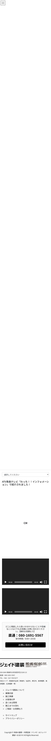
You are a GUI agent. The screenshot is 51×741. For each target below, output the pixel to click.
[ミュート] (41, 582)
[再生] (5, 582)
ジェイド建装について (14, 690)
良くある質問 (11, 702)
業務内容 (9, 693)
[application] (25, 572)
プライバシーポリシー (14, 718)
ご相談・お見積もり (14, 708)
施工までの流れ (12, 705)
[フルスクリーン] (45, 582)
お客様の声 (10, 699)
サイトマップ (11, 715)
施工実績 (9, 696)
